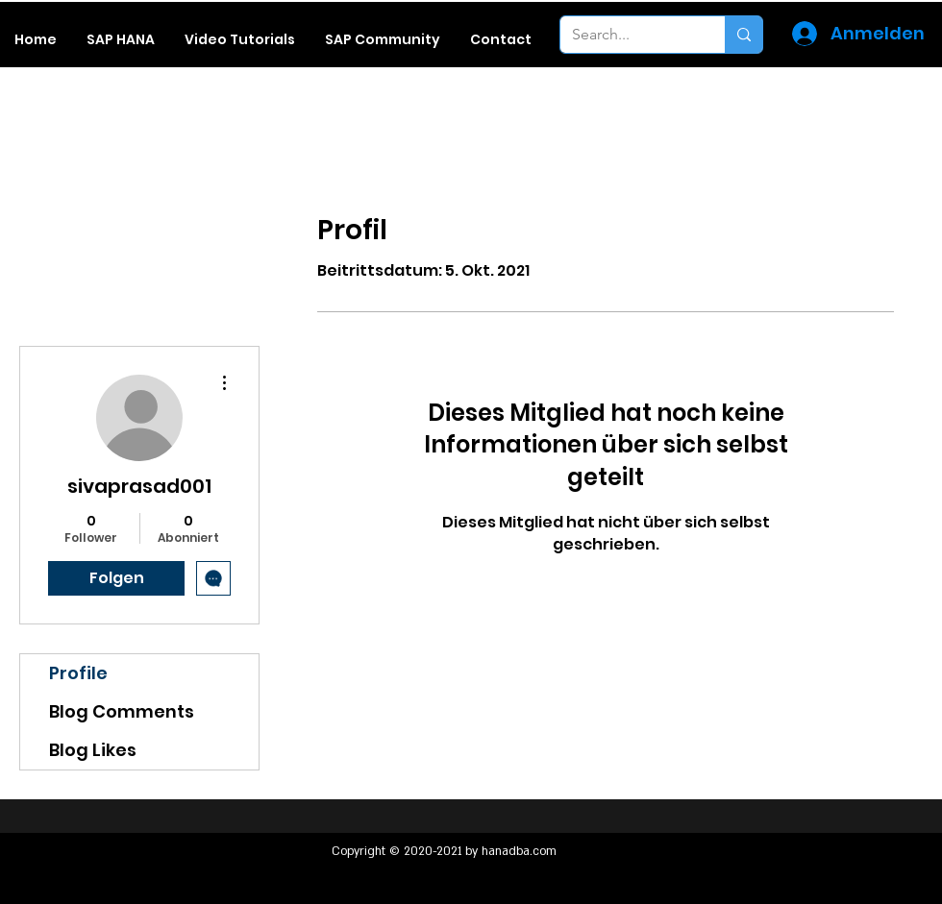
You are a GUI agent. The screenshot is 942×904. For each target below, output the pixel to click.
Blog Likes (92, 750)
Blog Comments (121, 711)
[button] (120, 39)
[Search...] (628, 34)
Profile (78, 673)
